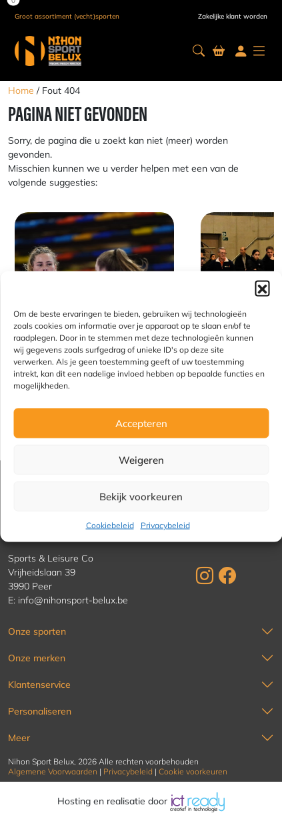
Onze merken (36, 658)
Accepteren (141, 422)
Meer (19, 738)
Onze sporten (37, 631)
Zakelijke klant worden (232, 16)
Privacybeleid (165, 525)
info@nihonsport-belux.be (73, 600)
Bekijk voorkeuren (141, 496)
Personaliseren (39, 711)
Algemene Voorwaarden (52, 771)
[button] (262, 288)
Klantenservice (39, 685)
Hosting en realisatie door (141, 801)
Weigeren (141, 459)
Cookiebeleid (110, 525)
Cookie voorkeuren (193, 771)
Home (21, 90)
